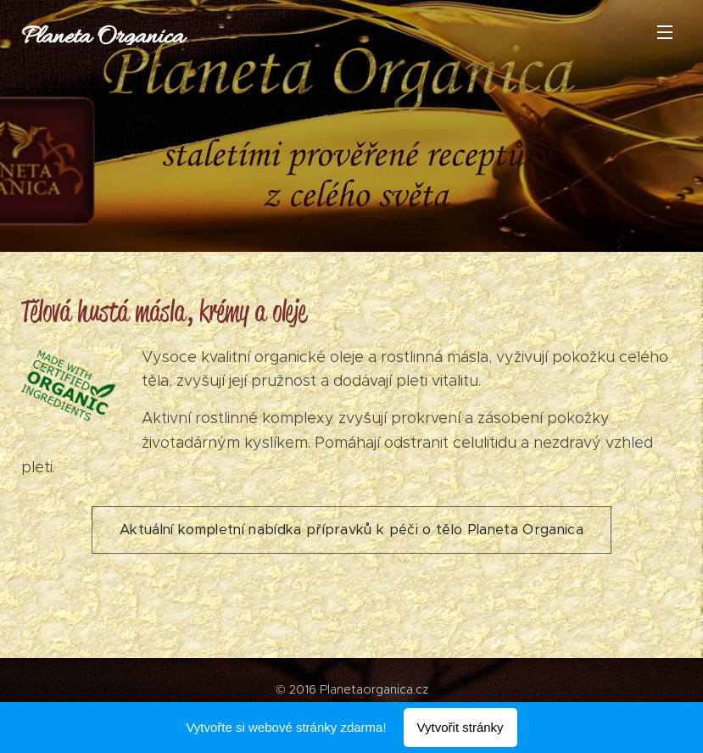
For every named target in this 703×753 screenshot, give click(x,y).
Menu (664, 32)
